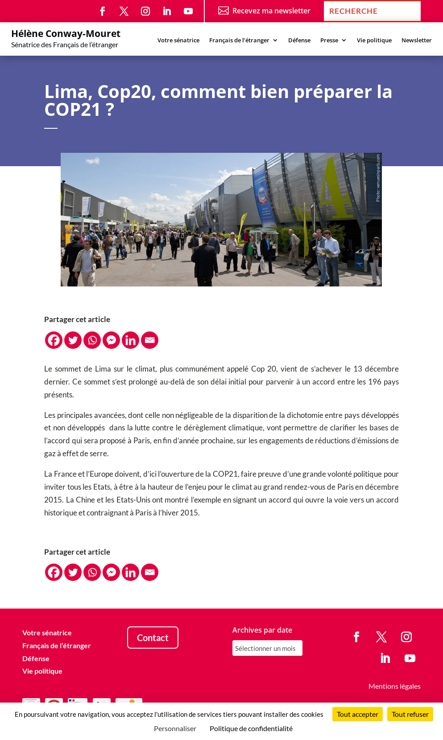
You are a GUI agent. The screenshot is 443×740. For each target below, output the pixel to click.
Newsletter (417, 40)
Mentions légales (394, 686)
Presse (329, 40)
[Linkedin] (130, 340)
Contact (153, 637)
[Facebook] (53, 340)
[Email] (149, 340)
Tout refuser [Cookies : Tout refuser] (410, 714)
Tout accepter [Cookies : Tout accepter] (357, 714)
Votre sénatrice (178, 40)
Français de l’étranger (239, 40)
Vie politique (374, 40)
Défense (299, 40)
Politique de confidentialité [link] (251, 728)
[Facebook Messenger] (111, 340)
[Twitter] (73, 340)
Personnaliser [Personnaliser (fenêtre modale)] (175, 728)
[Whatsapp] (92, 340)
